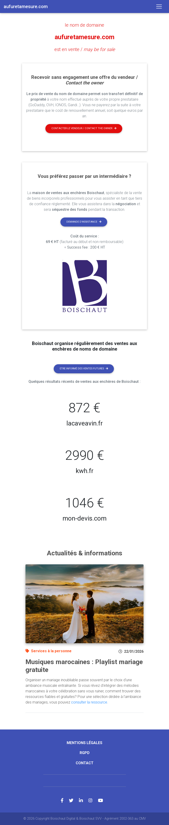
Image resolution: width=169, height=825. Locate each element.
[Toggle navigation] (159, 6)
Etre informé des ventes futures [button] (84, 368)
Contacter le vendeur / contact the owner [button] (83, 128)
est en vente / (84, 49)
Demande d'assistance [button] (83, 221)
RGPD (85, 753)
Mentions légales (84, 743)
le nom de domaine (84, 25)
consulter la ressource (89, 702)
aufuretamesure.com (84, 37)
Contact (85, 763)
